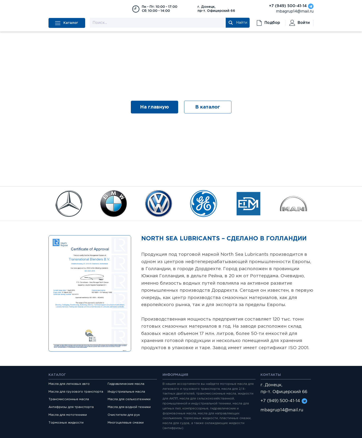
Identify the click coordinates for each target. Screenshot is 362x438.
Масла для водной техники (129, 407)
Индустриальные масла (126, 391)
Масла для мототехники (68, 415)
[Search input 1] (158, 22)
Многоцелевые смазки (126, 422)
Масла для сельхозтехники (129, 399)
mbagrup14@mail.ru (294, 11)
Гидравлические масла (126, 384)
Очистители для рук (124, 415)
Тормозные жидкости (66, 422)
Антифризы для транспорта (71, 407)
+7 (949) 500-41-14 (288, 6)
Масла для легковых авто (69, 384)
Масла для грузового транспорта (76, 391)
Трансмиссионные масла (69, 399)
